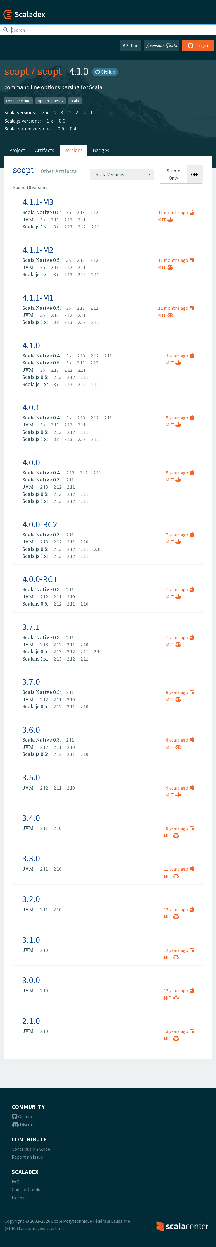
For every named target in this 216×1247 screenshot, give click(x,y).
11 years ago (179, 869)
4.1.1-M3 (37, 201)
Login (198, 45)
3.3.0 (31, 858)
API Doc (130, 45)
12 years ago (179, 909)
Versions (73, 150)
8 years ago (180, 692)
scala (75, 100)
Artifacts (44, 150)
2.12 (73, 112)
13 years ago (179, 1031)
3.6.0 (31, 729)
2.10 (84, 542)
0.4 (73, 128)
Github (22, 1116)
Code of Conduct (28, 1189)
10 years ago (179, 828)
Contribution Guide (31, 1149)
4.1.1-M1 (37, 297)
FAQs (17, 1181)
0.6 (62, 120)
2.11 (88, 112)
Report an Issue (27, 1157)
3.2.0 (31, 898)
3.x (45, 112)
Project (17, 150)
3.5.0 (31, 777)
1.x (50, 120)
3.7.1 (31, 626)
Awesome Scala (161, 45)
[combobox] (122, 174)
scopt (16, 71)
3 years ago (180, 356)
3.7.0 (31, 681)
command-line (18, 100)
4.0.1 (31, 407)
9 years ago (180, 788)
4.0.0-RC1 (39, 578)
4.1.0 (31, 345)
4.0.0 (31, 462)
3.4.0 (31, 817)
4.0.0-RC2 (39, 524)
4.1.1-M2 (37, 249)
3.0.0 (31, 979)
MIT (165, 220)
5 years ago (180, 418)
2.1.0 (31, 1020)
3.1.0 (31, 939)
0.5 (61, 128)
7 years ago (180, 535)
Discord (23, 1124)
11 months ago (176, 212)
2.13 (58, 112)
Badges (101, 150)
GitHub (105, 72)
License (19, 1197)
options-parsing (50, 100)
